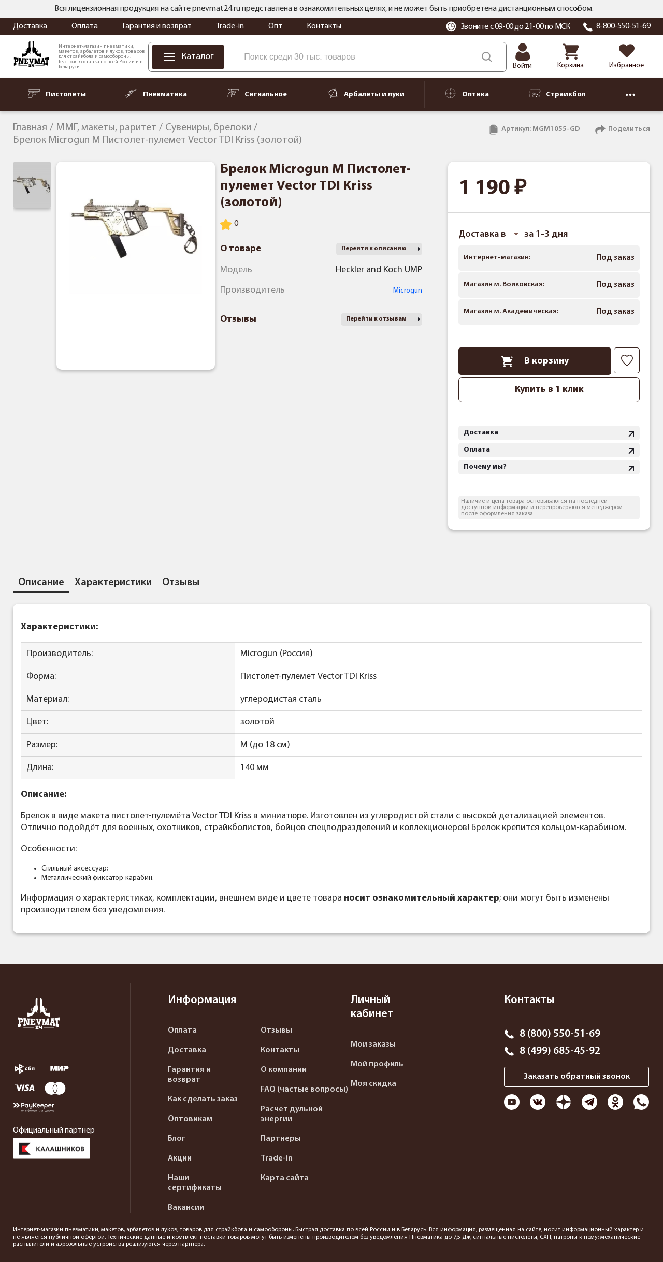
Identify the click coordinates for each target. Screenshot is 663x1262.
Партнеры (281, 1139)
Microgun (407, 291)
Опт (275, 26)
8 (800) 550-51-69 (560, 1034)
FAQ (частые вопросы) (304, 1089)
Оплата (84, 26)
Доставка (30, 26)
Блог (176, 1139)
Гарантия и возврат (157, 26)
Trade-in (230, 26)
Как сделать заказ (203, 1099)
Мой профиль (377, 1064)
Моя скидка (373, 1084)
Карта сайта (285, 1178)
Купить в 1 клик (549, 390)
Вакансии (186, 1207)
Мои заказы (373, 1044)
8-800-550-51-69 (623, 26)
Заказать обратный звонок (577, 1076)
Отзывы (276, 1030)
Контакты (324, 26)
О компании (284, 1070)
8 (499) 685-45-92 (560, 1051)
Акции (180, 1158)
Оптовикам (190, 1119)
